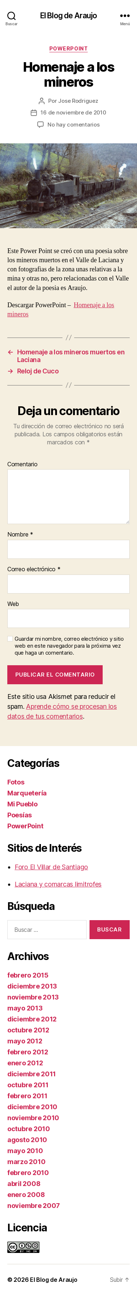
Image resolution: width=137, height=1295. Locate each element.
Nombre (20, 534)
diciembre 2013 (32, 986)
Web (13, 604)
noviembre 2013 (33, 997)
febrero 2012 (27, 1052)
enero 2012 (25, 1063)
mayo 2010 (25, 1151)
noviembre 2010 (33, 1118)
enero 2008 (26, 1194)
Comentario (22, 464)
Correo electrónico (34, 569)
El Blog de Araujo (68, 15)
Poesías (19, 815)
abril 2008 (23, 1183)
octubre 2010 (28, 1129)
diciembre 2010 (32, 1107)
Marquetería (27, 793)
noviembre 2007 (33, 1205)
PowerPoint (68, 48)
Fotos (15, 782)
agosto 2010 (27, 1140)
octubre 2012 (28, 1030)
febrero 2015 (28, 975)
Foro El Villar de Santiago (51, 867)
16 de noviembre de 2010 (73, 112)
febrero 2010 (28, 1173)
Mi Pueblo (22, 804)
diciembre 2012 (32, 1019)
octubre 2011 (28, 1085)
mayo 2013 (25, 1008)
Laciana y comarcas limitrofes (58, 884)
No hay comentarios (73, 124)
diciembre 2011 (31, 1074)
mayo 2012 (24, 1041)
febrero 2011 (27, 1096)
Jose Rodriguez (78, 100)
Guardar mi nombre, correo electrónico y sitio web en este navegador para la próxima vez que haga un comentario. (69, 646)
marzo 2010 (26, 1162)
